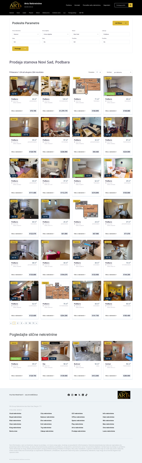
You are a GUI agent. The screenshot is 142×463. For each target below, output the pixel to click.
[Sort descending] (100, 72)
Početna (69, 5)
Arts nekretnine (77, 427)
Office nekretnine (78, 417)
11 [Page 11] (33, 323)
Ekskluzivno (46, 13)
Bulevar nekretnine (47, 417)
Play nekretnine (77, 424)
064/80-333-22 (28, 7)
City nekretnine (46, 413)
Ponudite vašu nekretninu (92, 5)
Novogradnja (72, 13)
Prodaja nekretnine (78, 431)
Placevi (31, 13)
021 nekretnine (77, 413)
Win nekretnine (108, 420)
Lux (64, 13)
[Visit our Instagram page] (72, 395)
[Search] (130, 5)
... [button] (23, 323)
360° (81, 13)
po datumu (118, 72)
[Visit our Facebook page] (69, 395)
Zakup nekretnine (47, 431)
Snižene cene (56, 13)
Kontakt (77, 5)
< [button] (10, 323)
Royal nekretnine (15, 417)
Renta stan (13, 431)
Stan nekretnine (15, 424)
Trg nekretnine (46, 427)
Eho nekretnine (46, 420)
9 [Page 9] (26, 323)
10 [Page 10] (30, 323)
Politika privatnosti (16, 395)
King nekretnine (15, 427)
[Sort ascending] (97, 72)
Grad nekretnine (15, 413)
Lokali (24, 13)
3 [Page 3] (21, 323)
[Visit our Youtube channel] (76, 395)
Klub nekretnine (15, 420)
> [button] (36, 323)
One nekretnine (108, 427)
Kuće (18, 13)
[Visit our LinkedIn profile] (83, 395)
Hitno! (38, 13)
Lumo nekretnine (109, 431)
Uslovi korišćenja (31, 395)
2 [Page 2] (17, 323)
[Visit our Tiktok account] (86, 395)
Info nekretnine (108, 413)
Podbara (106, 34)
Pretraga (20, 48)
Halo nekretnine (108, 417)
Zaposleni (107, 5)
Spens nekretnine (78, 420)
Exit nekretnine (46, 424)
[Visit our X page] (79, 395)
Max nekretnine (108, 424)
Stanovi (11, 13)
